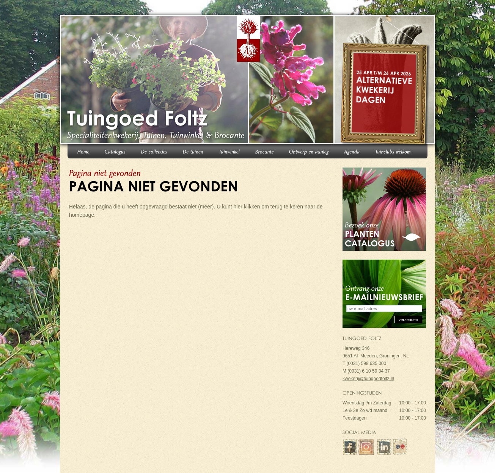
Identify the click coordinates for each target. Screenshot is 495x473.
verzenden (408, 319)
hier (238, 207)
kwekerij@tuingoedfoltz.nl (368, 378)
